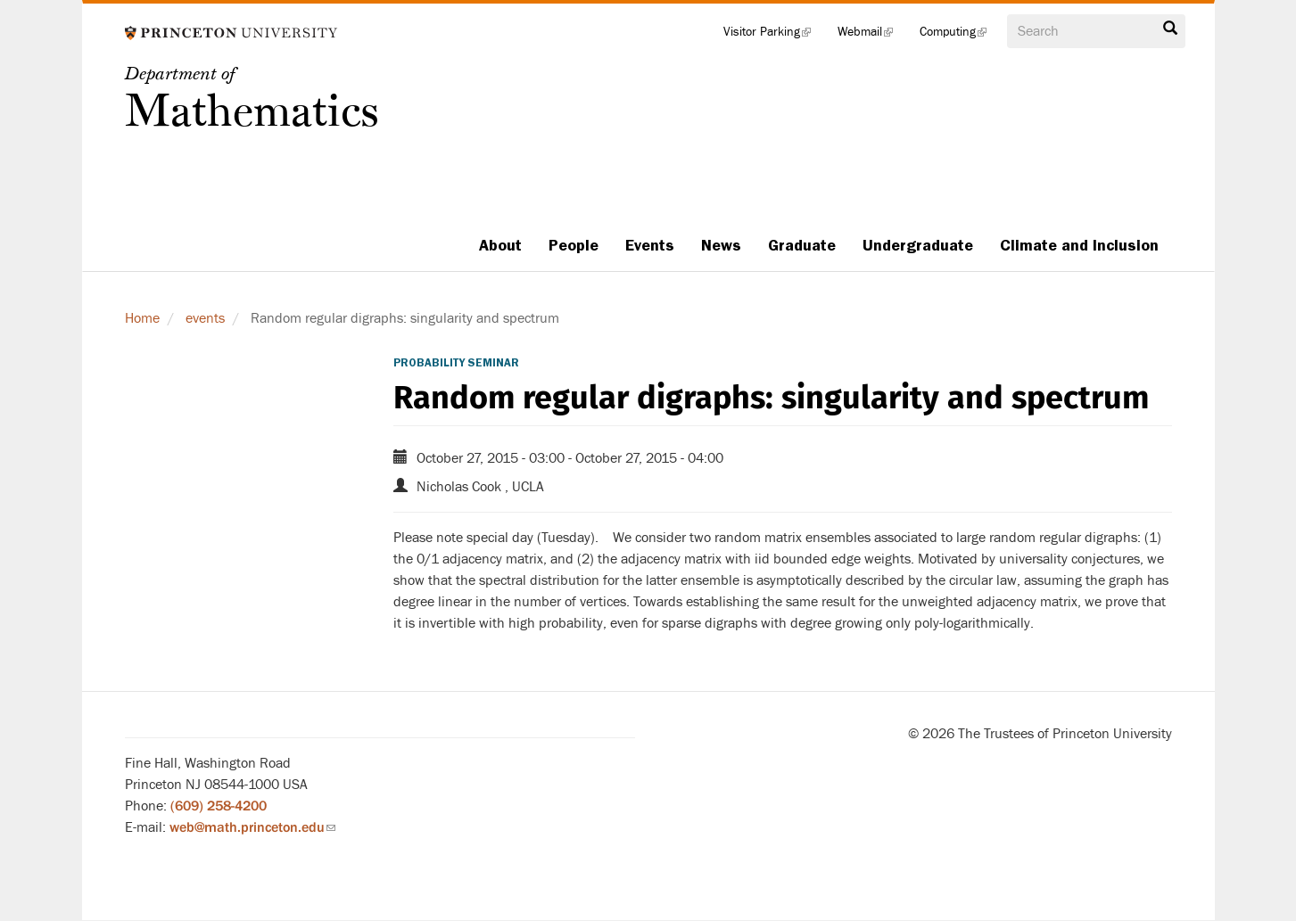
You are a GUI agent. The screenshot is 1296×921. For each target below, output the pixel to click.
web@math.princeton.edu (252, 827)
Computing (960, 35)
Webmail (872, 35)
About (500, 245)
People (573, 245)
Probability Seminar (456, 363)
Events (649, 245)
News (721, 245)
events (205, 318)
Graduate (802, 245)
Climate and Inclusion (1079, 245)
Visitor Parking (773, 35)
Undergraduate (918, 245)
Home (142, 318)
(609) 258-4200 (218, 806)
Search (1170, 28)
